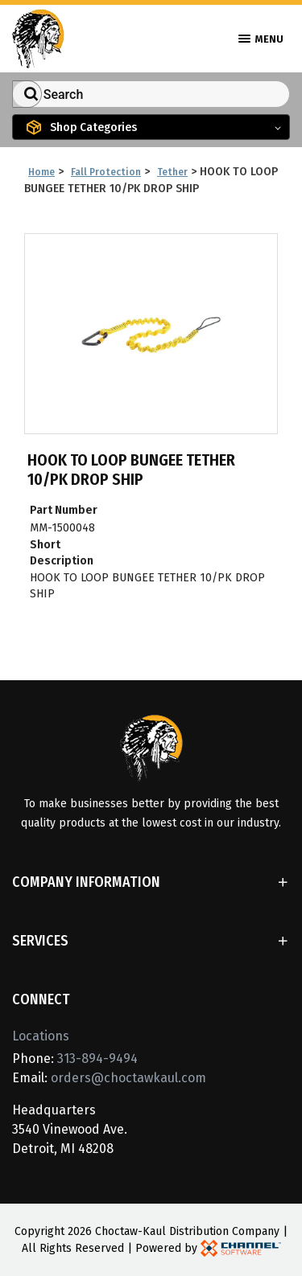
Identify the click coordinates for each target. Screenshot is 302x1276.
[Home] (38, 37)
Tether (172, 172)
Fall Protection (106, 172)
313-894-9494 (97, 1058)
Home (41, 172)
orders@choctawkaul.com (128, 1077)
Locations (40, 1036)
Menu (260, 39)
